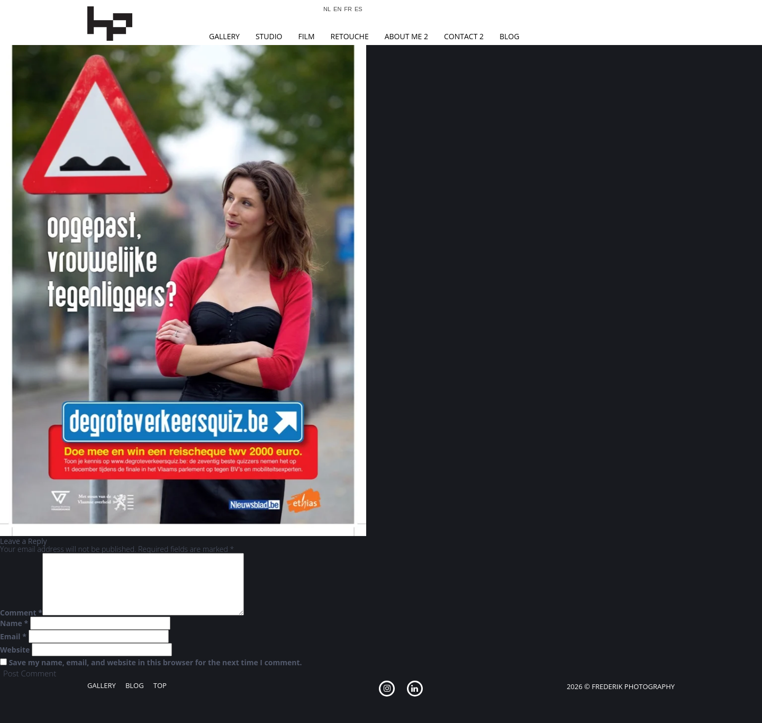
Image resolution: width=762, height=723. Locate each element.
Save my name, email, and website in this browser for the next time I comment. (155, 662)
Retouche (350, 36)
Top (160, 685)
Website (15, 650)
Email (13, 636)
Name (14, 623)
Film (306, 36)
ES (358, 9)
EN (337, 9)
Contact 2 (464, 36)
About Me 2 (406, 36)
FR (348, 9)
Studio (269, 36)
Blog (509, 36)
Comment (21, 613)
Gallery (224, 36)
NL (327, 9)
